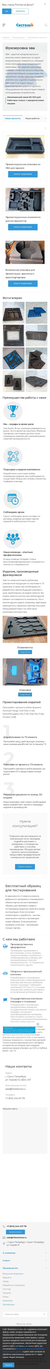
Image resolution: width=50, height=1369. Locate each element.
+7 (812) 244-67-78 (15, 1098)
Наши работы (32, 118)
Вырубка (7, 1277)
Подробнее (25, 652)
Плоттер (7, 1289)
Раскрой (7, 1293)
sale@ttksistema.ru (15, 1089)
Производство (10, 1268)
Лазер (6, 1281)
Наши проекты (13, 118)
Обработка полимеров (14, 1285)
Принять (8, 1365)
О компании (9, 1253)
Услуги (6, 1260)
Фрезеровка (9, 1304)
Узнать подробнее (23, 174)
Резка (5, 1297)
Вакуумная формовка (13, 1274)
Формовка (8, 1300)
